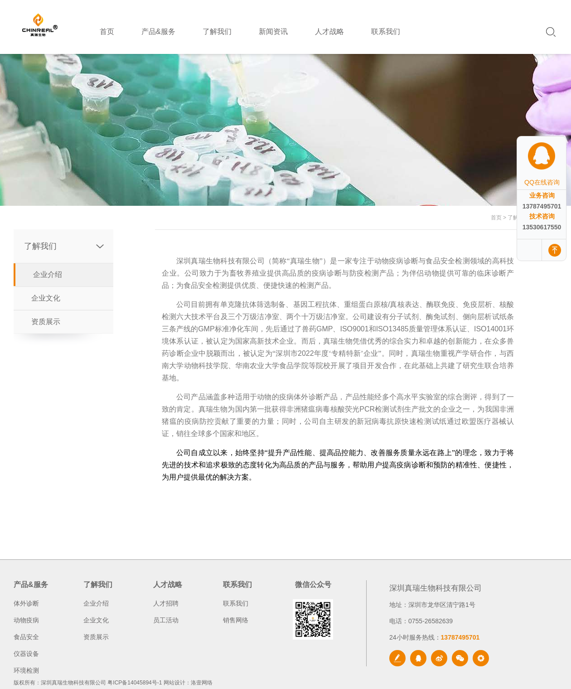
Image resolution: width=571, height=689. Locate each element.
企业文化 (45, 298)
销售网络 (235, 620)
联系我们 (235, 603)
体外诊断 (26, 603)
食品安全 (26, 636)
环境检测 (26, 670)
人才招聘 (166, 603)
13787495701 (542, 206)
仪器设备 (26, 653)
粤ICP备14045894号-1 (134, 682)
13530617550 (542, 227)
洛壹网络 (202, 682)
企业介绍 (47, 274)
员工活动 (166, 620)
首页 (496, 217)
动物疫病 (26, 620)
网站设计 (174, 682)
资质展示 (45, 321)
